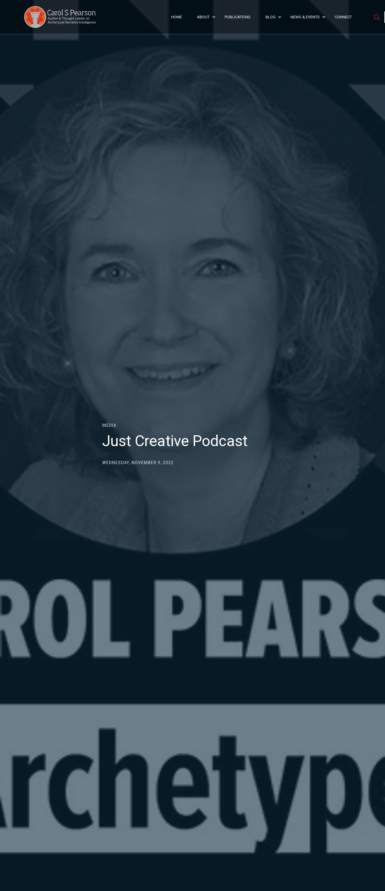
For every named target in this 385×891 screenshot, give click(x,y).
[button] (205, 17)
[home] (61, 17)
